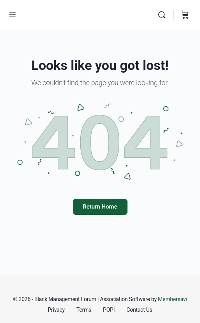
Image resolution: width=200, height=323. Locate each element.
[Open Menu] (12, 14)
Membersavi (172, 299)
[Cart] (185, 15)
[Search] (163, 15)
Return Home (100, 206)
